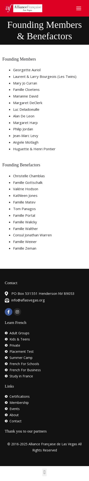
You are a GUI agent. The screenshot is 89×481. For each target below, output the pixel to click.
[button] (44, 472)
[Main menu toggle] (78, 8)
